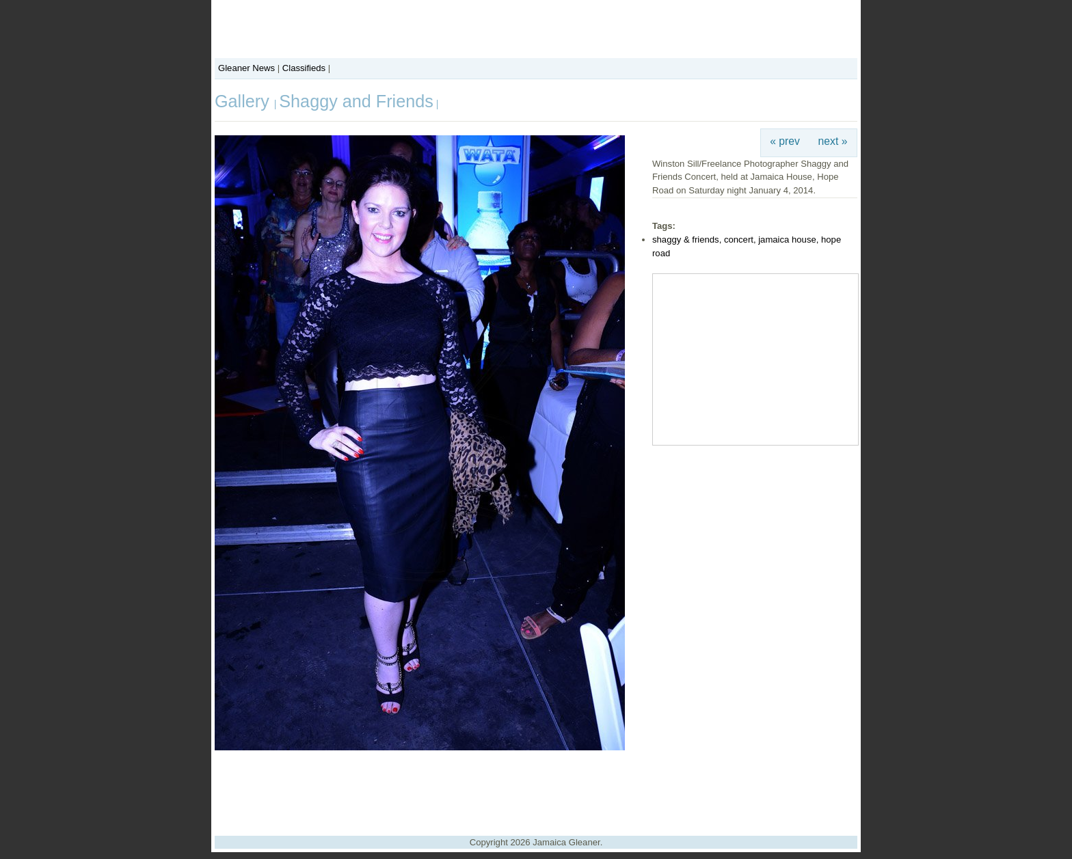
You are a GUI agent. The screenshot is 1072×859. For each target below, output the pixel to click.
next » (833, 141)
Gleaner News (246, 68)
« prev (785, 141)
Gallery (244, 101)
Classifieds (303, 68)
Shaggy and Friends (356, 101)
